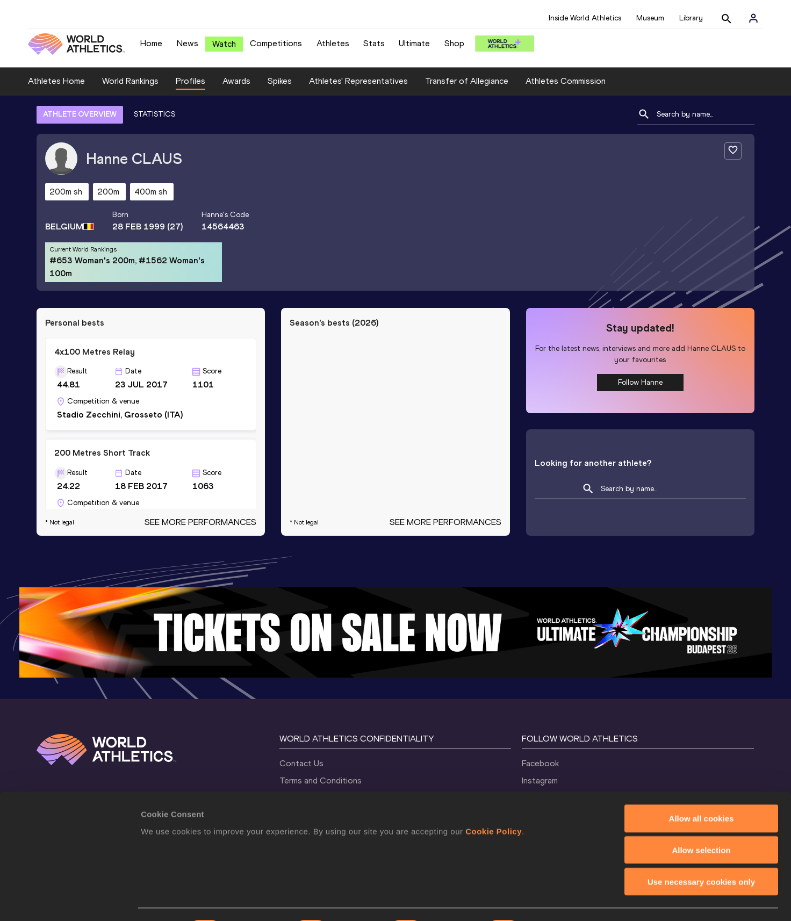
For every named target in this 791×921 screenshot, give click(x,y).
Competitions (276, 43)
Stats (374, 43)
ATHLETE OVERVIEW (80, 114)
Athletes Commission (566, 81)
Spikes (280, 81)
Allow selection (701, 820)
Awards (236, 81)
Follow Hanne (640, 382)
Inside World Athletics (585, 18)
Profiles (190, 81)
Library (691, 18)
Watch (224, 44)
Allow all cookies (701, 789)
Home (151, 43)
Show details (564, 899)
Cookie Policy (493, 801)
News (187, 43)
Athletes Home (56, 81)
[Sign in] (753, 18)
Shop (454, 43)
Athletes (333, 43)
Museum (650, 18)
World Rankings (130, 81)
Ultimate (414, 43)
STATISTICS (154, 114)
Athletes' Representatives (358, 81)
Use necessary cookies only (701, 852)
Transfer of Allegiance (466, 81)
